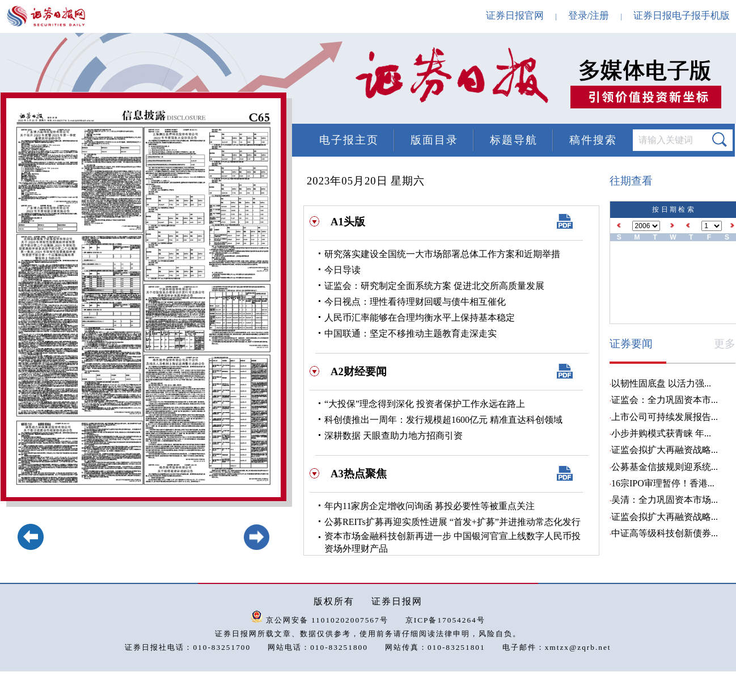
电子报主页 (349, 140)
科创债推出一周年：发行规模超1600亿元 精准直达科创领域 (443, 420)
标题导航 (514, 140)
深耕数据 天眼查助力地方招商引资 (393, 435)
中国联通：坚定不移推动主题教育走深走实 (410, 333)
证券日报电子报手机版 (681, 15)
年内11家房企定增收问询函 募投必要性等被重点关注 (429, 506)
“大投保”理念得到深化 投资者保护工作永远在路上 (424, 404)
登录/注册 (589, 15)
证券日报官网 (515, 15)
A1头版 (348, 222)
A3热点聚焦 (359, 474)
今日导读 (342, 270)
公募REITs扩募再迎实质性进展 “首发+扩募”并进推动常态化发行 (452, 522)
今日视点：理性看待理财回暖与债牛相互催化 (415, 301)
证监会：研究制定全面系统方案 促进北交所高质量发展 (434, 286)
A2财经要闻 (359, 371)
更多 (724, 344)
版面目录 (434, 140)
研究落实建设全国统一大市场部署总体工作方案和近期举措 (442, 254)
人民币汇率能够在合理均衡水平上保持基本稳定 (419, 317)
